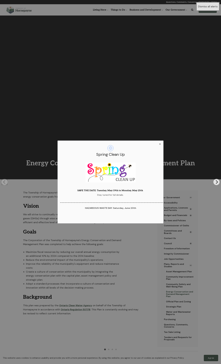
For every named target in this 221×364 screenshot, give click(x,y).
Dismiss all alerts (208, 6)
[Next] (216, 182)
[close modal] (160, 144)
